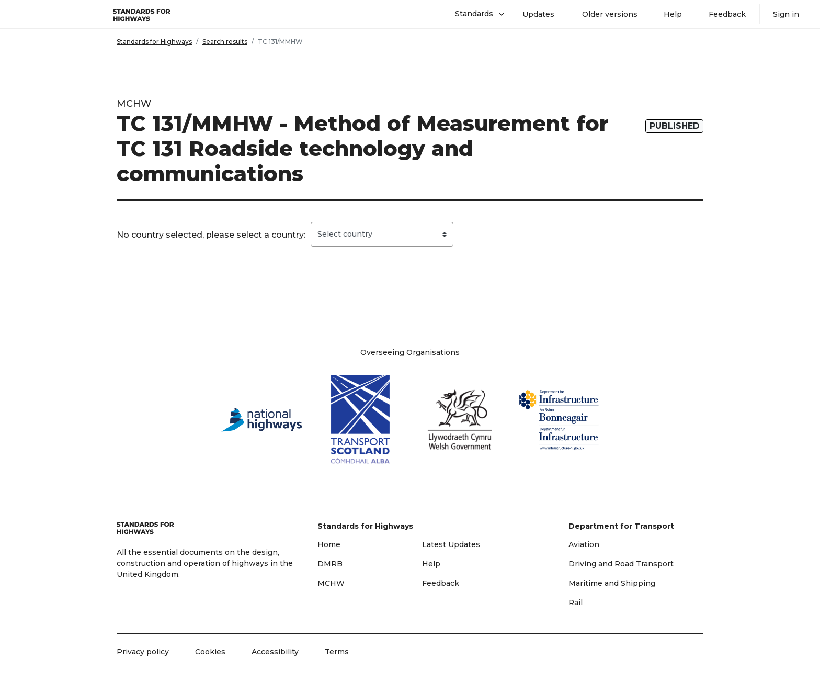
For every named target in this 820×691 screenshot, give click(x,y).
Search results (224, 42)
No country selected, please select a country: (211, 235)
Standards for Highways (154, 42)
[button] (475, 14)
